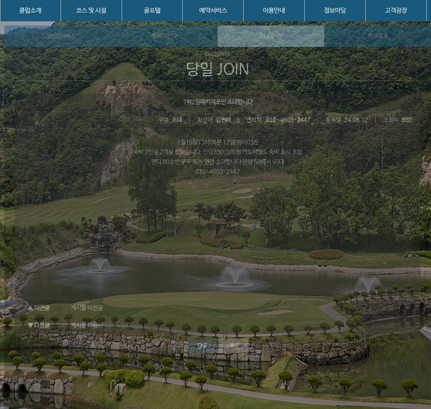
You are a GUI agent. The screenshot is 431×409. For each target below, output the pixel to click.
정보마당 (335, 10)
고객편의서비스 (58, 36)
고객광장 (396, 10)
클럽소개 (30, 10)
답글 (202, 346)
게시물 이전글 (87, 308)
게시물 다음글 (87, 325)
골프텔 (152, 10)
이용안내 (274, 10)
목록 (233, 346)
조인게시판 (271, 36)
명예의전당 (164, 36)
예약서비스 (213, 10)
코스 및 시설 (91, 10)
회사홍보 (377, 36)
